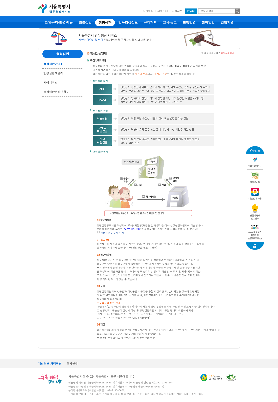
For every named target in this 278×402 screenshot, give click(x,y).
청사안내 (72, 363)
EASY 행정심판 (132, 229)
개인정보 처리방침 (50, 363)
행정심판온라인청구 (56, 91)
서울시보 (177, 11)
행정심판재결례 (53, 73)
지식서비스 (50, 82)
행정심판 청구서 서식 (112, 232)
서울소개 (162, 11)
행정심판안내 (51, 63)
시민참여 (148, 11)
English (191, 11)
